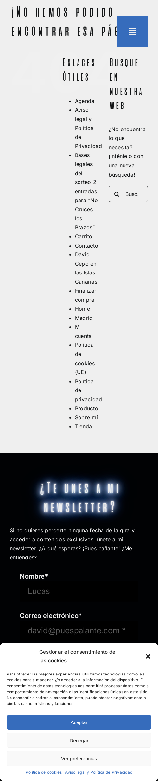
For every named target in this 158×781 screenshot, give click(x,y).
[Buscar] (117, 194)
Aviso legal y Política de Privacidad (98, 772)
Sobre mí (86, 417)
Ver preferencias (79, 758)
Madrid (84, 318)
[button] (148, 656)
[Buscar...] (128, 194)
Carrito (84, 236)
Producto (86, 408)
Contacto (86, 245)
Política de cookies (44, 772)
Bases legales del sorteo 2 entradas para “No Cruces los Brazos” (86, 191)
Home (82, 308)
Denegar (79, 740)
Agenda (84, 101)
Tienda (83, 426)
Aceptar (79, 722)
